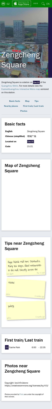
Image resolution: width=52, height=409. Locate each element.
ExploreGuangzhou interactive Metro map (20, 89)
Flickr (22, 394)
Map (27, 101)
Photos (23, 110)
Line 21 (36, 82)
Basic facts (14, 101)
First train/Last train (33, 106)
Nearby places (11, 106)
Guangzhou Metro (9, 85)
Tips (37, 101)
